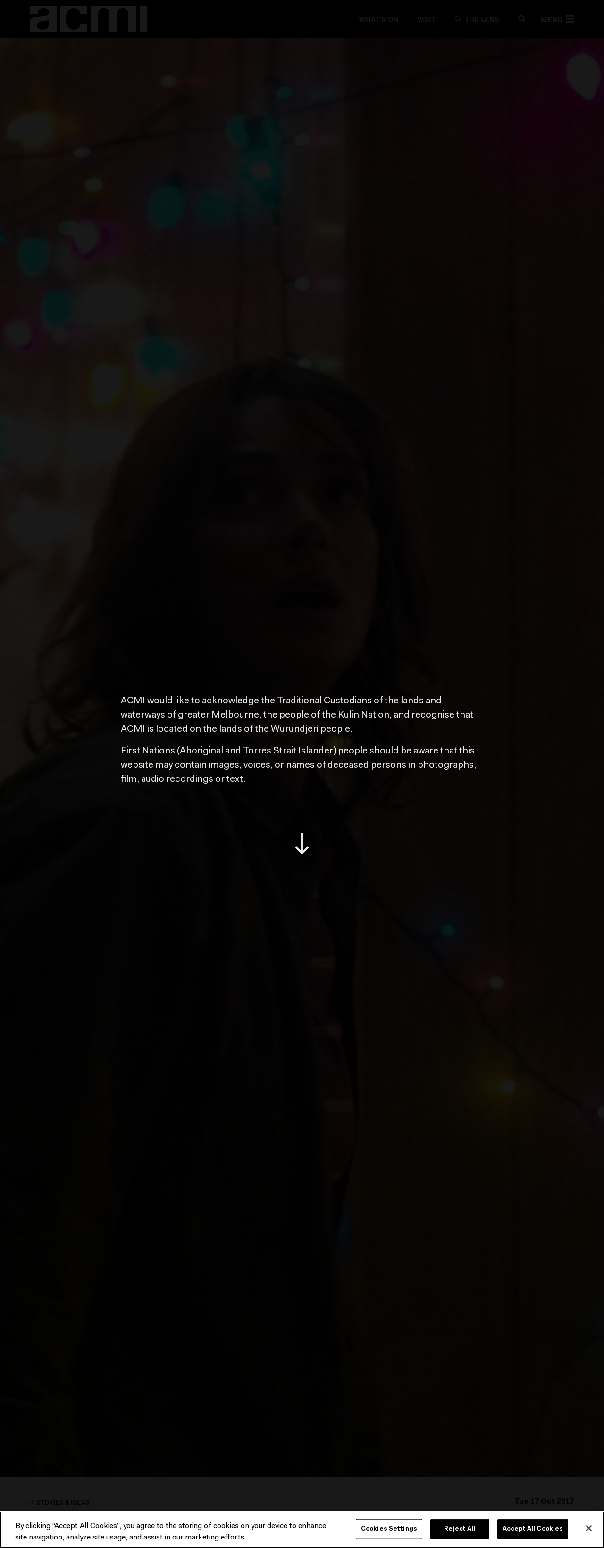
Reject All (459, 1529)
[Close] (589, 1528)
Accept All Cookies (533, 1529)
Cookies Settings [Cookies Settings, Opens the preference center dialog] (389, 1529)
